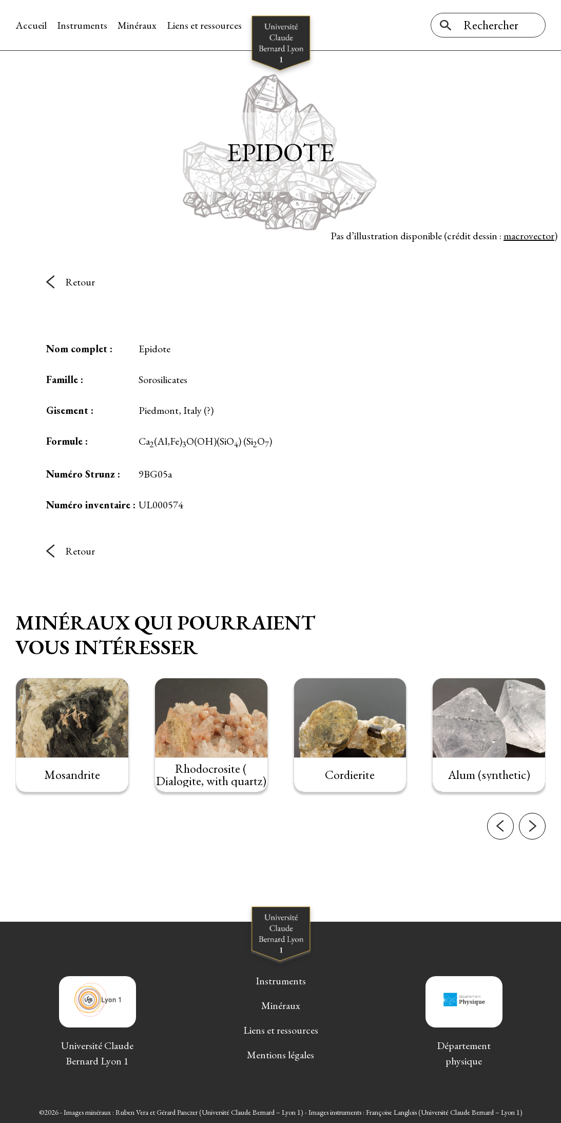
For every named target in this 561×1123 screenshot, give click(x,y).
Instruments (82, 25)
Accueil (31, 25)
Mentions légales (280, 1054)
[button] (500, 836)
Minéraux (137, 25)
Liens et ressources (204, 25)
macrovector (529, 235)
